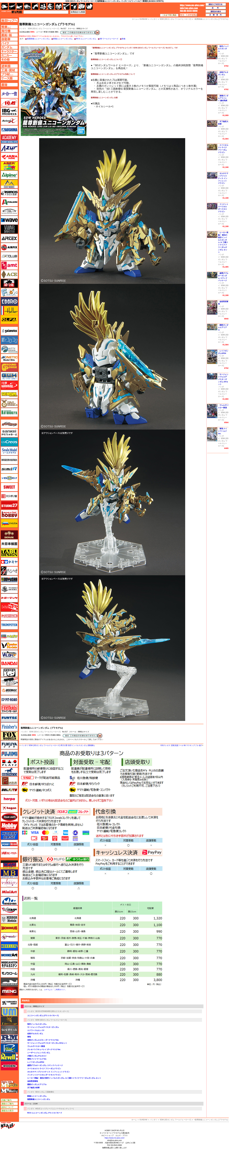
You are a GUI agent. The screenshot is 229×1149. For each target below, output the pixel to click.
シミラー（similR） (9, 469)
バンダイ (24, 732)
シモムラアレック (9, 478)
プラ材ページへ (9, 74)
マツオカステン (9, 882)
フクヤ (9, 744)
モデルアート (9, 955)
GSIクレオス (9, 442)
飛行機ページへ (9, 31)
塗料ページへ (9, 66)
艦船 (20, 6)
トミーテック (9, 598)
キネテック (9, 358)
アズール (9, 148)
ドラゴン (9, 616)
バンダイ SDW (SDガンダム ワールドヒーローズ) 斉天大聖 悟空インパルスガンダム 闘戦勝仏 (58, 745)
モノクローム (9, 973)
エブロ (9, 301)
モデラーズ (9, 946)
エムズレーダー (9, 1084)
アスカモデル (9, 157)
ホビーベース (9, 835)
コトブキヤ (9, 412)
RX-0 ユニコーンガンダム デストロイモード (44, 1113)
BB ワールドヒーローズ (109, 39)
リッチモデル (9, 1048)
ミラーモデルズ (9, 919)
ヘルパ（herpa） (9, 799)
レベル (9, 1057)
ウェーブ (9, 220)
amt (9, 265)
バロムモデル (9, 654)
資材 (74, 6)
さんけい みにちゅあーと (9, 433)
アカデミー (9, 138)
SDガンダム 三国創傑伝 (44, 1092)
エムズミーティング (9, 1090)
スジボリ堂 (9, 496)
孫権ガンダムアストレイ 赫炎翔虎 (223, 98)
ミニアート (9, 891)
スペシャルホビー (9, 514)
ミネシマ (9, 900)
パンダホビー (9, 672)
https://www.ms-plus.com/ (114, 1138)
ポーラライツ (9, 817)
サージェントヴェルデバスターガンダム (43, 1027)
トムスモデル (9, 607)
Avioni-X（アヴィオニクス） (9, 120)
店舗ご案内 (9, 1100)
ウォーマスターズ (9, 229)
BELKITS (9, 790)
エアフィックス (9, 247)
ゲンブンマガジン (9, 394)
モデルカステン (9, 964)
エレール (9, 310)
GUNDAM (143, 1120)
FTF (9, 283)
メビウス (9, 928)
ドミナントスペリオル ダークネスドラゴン (44, 1075)
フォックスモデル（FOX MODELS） (9, 735)
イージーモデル (9, 184)
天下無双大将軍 (33, 1088)
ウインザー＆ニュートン (9, 211)
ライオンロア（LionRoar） (9, 1020)
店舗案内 (216, 15)
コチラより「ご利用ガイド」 (55, 990)
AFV (9, 27)
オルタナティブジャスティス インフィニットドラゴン (48, 1072)
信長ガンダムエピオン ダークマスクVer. (43, 1040)
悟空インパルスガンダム (37, 1024)
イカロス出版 (9, 193)
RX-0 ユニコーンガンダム (86, 39)
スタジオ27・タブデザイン (9, 505)
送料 (216, 8)
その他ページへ (9, 59)
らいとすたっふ (9, 1029)
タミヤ (9, 561)
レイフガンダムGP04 (35, 1062)
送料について (9, 1107)
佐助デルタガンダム (35, 1034)
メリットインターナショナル (9, 937)
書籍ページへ (9, 85)
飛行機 (12, 6)
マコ (9, 864)
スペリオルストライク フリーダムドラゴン (44, 1069)
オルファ (9, 319)
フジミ (9, 753)
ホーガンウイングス (9, 808)
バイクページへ (9, 43)
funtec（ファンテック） (9, 717)
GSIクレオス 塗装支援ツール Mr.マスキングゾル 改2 (181, 745)
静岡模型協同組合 (9, 460)
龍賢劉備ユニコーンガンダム (38, 39)
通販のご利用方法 (216, 4)
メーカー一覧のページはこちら (9, 93)
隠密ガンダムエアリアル (37, 1084)
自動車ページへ (9, 39)
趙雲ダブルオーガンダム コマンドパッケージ (45, 1065)
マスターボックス (9, 873)
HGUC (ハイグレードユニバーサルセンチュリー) (54, 1109)
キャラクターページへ (9, 51)
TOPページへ (9, 20)
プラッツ (9, 763)
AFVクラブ (9, 256)
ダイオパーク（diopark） (9, 534)
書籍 (89, 6)
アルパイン (9, 175)
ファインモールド (9, 708)
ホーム (134, 1120)
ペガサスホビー (9, 781)
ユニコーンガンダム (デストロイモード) (43, 1016)
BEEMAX (9, 690)
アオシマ (9, 129)
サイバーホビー (9, 423)
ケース (81, 6)
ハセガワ (9, 636)
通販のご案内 (9, 1103)
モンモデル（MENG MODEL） (9, 991)
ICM (9, 102)
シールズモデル (9, 451)
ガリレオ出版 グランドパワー (9, 367)
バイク (35, 6)
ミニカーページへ (9, 55)
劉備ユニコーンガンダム (63, 39)
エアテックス (9, 238)
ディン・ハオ (9, 570)
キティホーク (9, 349)
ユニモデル (9, 1002)
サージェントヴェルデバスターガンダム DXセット (47, 1043)
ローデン (9, 1066)
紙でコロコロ (9, 340)
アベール (9, 166)
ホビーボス (9, 844)
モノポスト (9, 982)
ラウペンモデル (9, 1038)
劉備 (123, 39)
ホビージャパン (9, 826)
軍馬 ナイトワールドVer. (37, 1059)
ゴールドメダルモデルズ (9, 403)
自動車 (27, 6)
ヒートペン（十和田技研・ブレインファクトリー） (9, 681)
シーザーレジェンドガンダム (38, 1053)
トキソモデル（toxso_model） (9, 589)
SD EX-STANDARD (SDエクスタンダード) (52, 1011)
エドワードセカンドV (35, 1030)
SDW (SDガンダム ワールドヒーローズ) (43, 29)
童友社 (9, 580)
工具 (66, 6)
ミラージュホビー (9, 910)
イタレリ (9, 202)
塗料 (58, 6)
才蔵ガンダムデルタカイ (37, 1056)
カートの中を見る (188, 15)
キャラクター (43, 6)
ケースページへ (9, 78)
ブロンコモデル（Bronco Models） (9, 772)
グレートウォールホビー (9, 376)
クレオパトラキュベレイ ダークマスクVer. (44, 1049)
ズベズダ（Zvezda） (9, 523)
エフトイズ (9, 292)
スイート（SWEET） (9, 487)
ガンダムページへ (9, 47)
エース (9, 274)
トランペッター (9, 625)
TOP (11, 11)
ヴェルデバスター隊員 (36, 1046)
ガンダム (50, 6)
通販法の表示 (9, 1110)
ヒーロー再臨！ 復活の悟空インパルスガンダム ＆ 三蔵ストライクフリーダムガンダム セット (64, 1078)
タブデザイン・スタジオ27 (9, 552)
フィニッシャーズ (9, 726)
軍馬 (29, 1037)
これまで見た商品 (169, 15)
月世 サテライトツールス (9, 385)
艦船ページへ (9, 35)
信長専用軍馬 (32, 1081)
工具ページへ (9, 70)
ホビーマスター (9, 853)
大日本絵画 (9, 543)
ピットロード (9, 699)
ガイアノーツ (9, 331)
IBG (9, 111)
